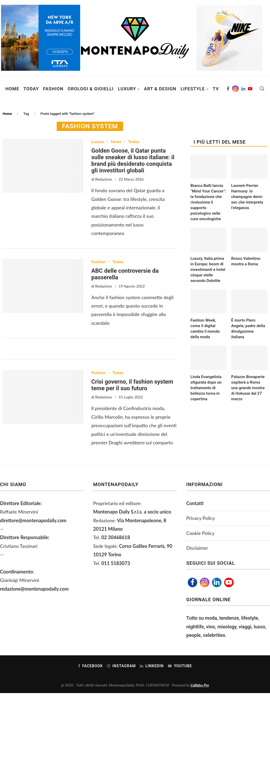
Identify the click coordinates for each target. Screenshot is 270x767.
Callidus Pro (200, 685)
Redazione (103, 179)
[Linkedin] (243, 89)
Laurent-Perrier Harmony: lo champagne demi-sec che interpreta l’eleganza (247, 196)
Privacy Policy (200, 518)
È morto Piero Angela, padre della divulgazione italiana (248, 328)
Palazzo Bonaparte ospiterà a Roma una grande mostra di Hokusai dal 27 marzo (248, 387)
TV (216, 88)
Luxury (127, 88)
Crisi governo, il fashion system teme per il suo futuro (132, 385)
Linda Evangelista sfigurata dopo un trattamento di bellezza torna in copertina (205, 387)
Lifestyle (193, 88)
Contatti (195, 503)
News (116, 141)
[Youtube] (250, 89)
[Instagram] (235, 89)
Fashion (53, 88)
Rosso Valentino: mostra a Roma (246, 261)
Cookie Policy (200, 533)
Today (31, 88)
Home (12, 88)
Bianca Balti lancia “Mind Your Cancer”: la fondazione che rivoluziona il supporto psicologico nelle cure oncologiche (208, 202)
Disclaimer (197, 548)
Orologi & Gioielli (91, 88)
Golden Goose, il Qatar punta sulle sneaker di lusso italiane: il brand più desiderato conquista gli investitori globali (132, 160)
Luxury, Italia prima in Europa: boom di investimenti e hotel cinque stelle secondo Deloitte (207, 269)
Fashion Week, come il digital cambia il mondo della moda (205, 328)
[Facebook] (228, 89)
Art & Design (160, 88)
